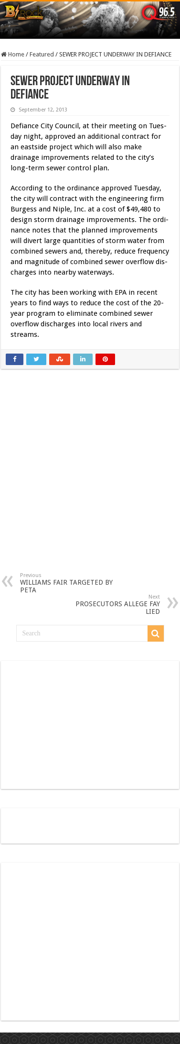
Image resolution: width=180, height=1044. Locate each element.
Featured (42, 54)
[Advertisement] (90, 477)
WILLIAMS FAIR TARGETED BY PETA (69, 583)
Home (12, 54)
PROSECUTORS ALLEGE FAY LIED (111, 604)
